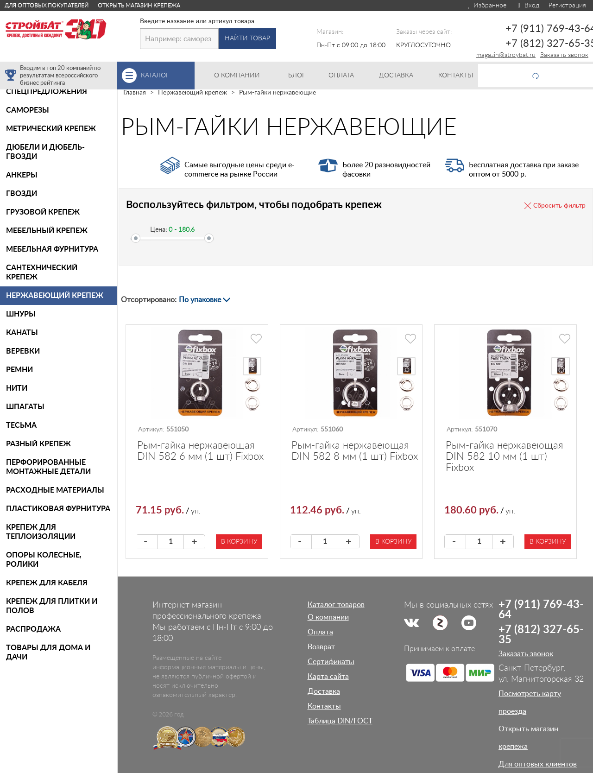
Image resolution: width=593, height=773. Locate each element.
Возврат (321, 647)
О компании (328, 617)
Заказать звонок (564, 55)
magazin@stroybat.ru (506, 55)
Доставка (324, 691)
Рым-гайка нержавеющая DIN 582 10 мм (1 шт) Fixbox (504, 456)
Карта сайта (328, 676)
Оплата (320, 632)
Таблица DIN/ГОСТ (340, 721)
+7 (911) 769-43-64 (541, 610)
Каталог (168, 75)
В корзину (239, 542)
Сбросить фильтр (559, 206)
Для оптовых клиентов (537, 764)
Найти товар (247, 38)
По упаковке (200, 300)
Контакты (324, 706)
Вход (527, 5)
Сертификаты (331, 661)
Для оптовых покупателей (46, 5)
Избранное (486, 5)
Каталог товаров (336, 604)
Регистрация (567, 5)
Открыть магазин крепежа (139, 5)
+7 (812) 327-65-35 (541, 635)
